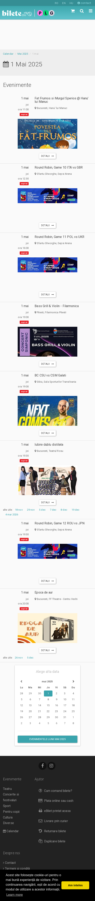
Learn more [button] (14, 894)
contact (84, 3)
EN (63, 3)
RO (56, 3)
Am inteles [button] (75, 885)
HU (71, 3)
